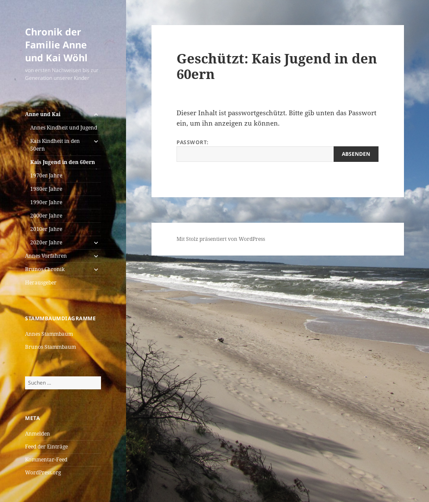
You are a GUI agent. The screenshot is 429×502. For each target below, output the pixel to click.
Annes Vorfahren (46, 255)
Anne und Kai (42, 114)
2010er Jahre (46, 229)
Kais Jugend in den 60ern (62, 162)
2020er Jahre (46, 242)
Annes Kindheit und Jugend (63, 127)
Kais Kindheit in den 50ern (55, 144)
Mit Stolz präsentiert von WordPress (221, 239)
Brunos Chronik (45, 269)
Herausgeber (41, 282)
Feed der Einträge (46, 446)
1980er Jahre (46, 189)
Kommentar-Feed (46, 459)
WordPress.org (43, 472)
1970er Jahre (46, 175)
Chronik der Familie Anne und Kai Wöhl (56, 44)
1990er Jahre (46, 202)
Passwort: (278, 150)
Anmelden (37, 433)
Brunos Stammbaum (50, 346)
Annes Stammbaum (49, 334)
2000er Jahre (46, 215)
